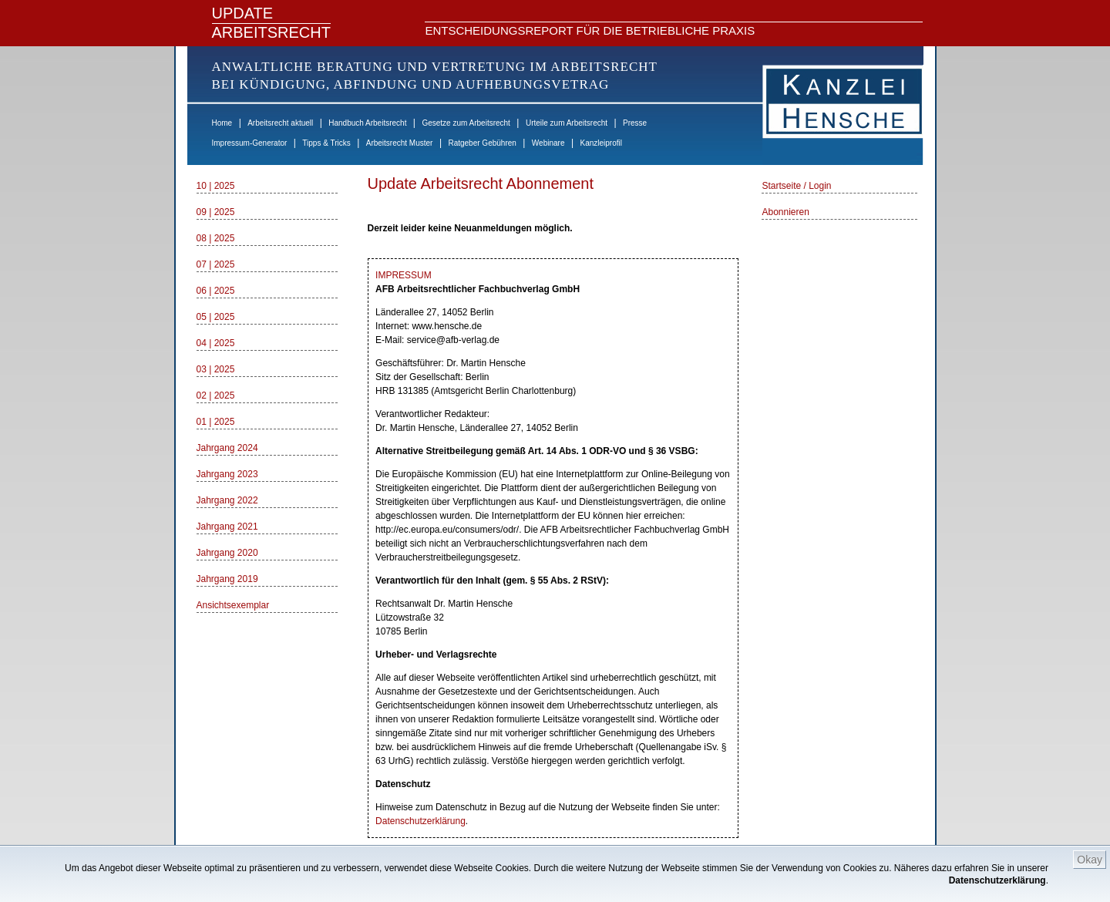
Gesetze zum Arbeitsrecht (466, 123)
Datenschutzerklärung (997, 880)
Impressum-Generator (250, 143)
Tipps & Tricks (326, 143)
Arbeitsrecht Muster (399, 143)
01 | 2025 (216, 421)
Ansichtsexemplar (233, 605)
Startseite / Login (796, 185)
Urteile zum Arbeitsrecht (566, 123)
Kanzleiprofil (600, 143)
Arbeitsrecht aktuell (280, 123)
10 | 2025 (216, 185)
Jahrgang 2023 (227, 474)
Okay (1089, 859)
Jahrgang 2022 (227, 500)
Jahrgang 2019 (227, 579)
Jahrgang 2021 (227, 526)
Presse (635, 123)
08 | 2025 (216, 238)
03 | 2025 (216, 369)
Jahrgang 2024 (227, 448)
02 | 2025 (216, 395)
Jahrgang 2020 (227, 552)
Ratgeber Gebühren (482, 143)
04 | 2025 (216, 343)
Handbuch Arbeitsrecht (367, 123)
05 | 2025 (216, 316)
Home (222, 123)
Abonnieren (785, 212)
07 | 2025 (216, 264)
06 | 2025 (216, 290)
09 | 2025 (216, 212)
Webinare (548, 143)
